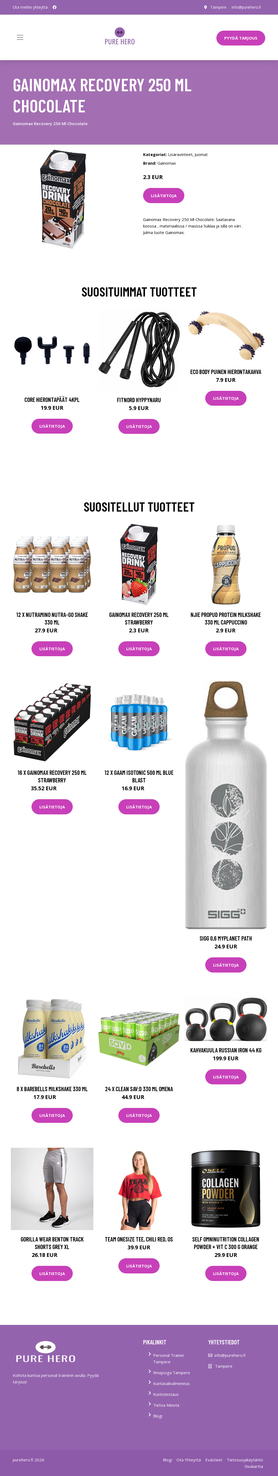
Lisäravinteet (180, 154)
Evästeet (213, 1459)
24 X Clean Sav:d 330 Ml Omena (139, 1088)
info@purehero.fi (246, 7)
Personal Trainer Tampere (168, 1358)
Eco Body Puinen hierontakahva (225, 371)
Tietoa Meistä (166, 1405)
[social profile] (54, 7)
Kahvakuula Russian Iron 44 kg (225, 1050)
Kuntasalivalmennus (171, 1383)
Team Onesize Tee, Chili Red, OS (139, 1239)
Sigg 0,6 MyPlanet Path (226, 938)
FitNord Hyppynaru (139, 399)
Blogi (157, 1416)
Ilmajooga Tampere (171, 1372)
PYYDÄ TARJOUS (240, 38)
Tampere (218, 7)
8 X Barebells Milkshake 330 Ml (52, 1088)
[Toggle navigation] (20, 37)
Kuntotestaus (166, 1394)
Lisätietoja (163, 195)
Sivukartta (254, 1466)
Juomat (201, 154)
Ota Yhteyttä (188, 1459)
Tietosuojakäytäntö (245, 1459)
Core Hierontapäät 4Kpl (52, 399)
